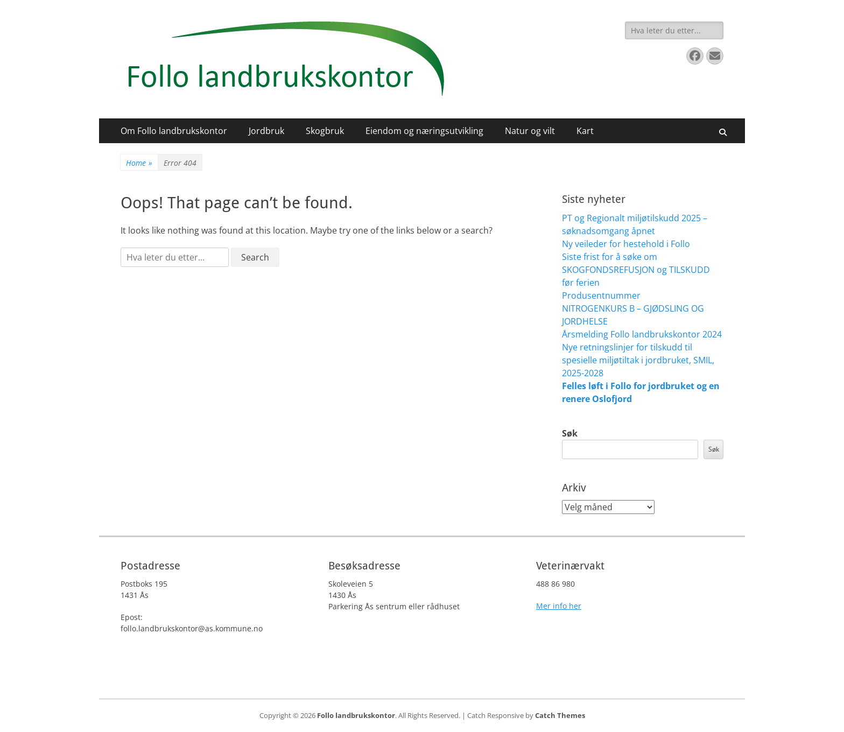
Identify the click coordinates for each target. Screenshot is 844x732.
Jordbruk (266, 131)
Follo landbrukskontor (356, 715)
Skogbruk (325, 131)
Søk (570, 433)
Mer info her (558, 606)
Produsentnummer (601, 295)
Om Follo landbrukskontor (174, 131)
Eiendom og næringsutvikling (424, 131)
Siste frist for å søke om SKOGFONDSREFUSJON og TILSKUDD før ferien (636, 269)
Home (139, 162)
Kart (585, 131)
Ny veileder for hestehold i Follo (626, 244)
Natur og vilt (530, 131)
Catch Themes (560, 715)
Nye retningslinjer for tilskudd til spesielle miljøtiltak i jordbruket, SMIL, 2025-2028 (638, 360)
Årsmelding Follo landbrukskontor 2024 (642, 334)
